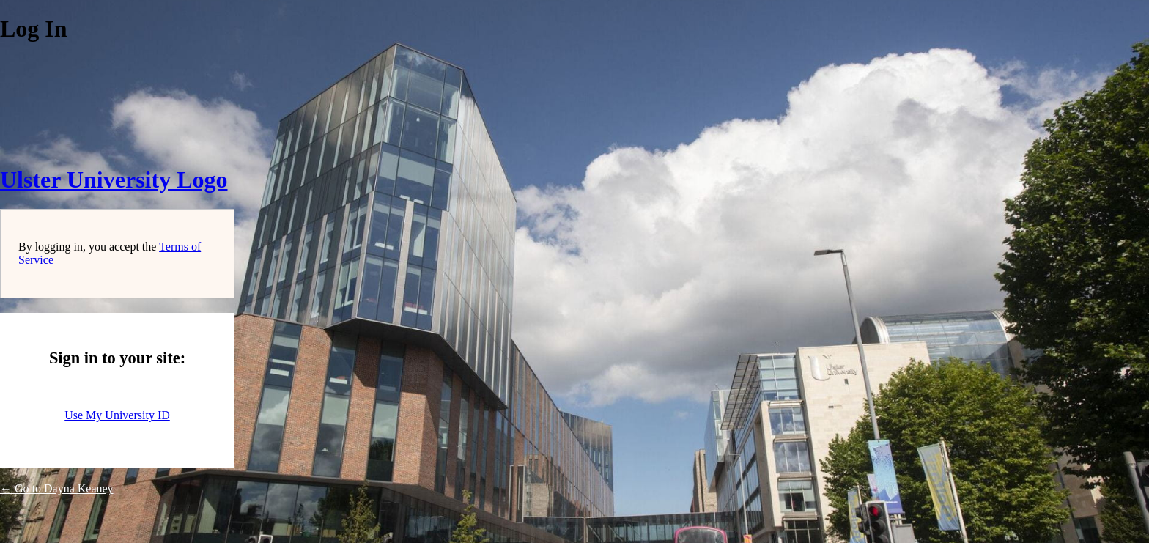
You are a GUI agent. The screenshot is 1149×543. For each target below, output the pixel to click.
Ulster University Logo (113, 179)
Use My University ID (117, 415)
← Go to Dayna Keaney (57, 488)
